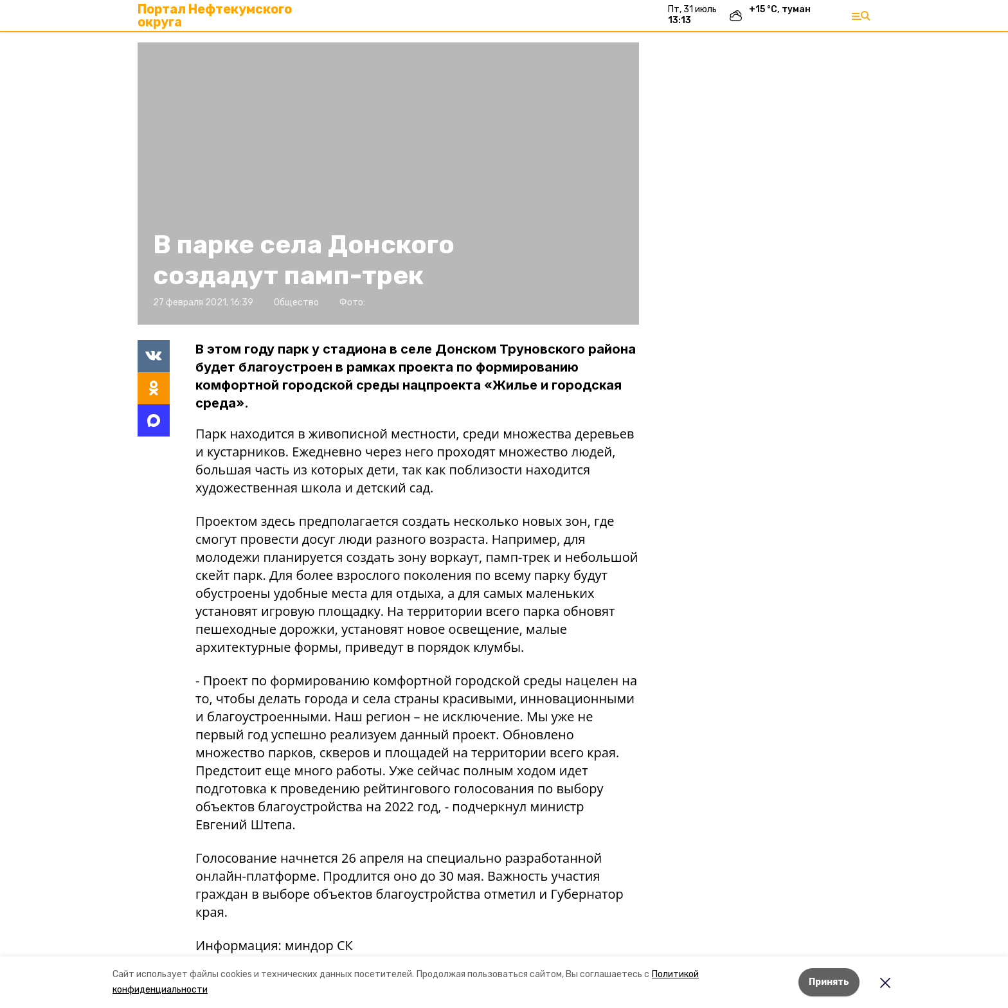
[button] (388, 183)
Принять (829, 982)
